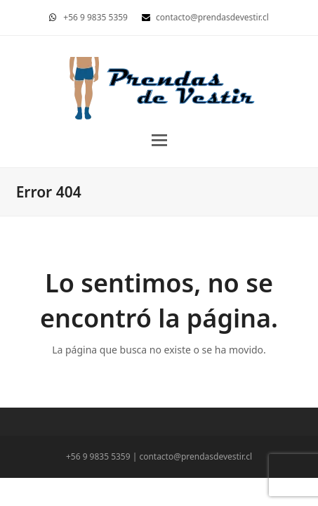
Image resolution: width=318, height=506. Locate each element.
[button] (159, 140)
